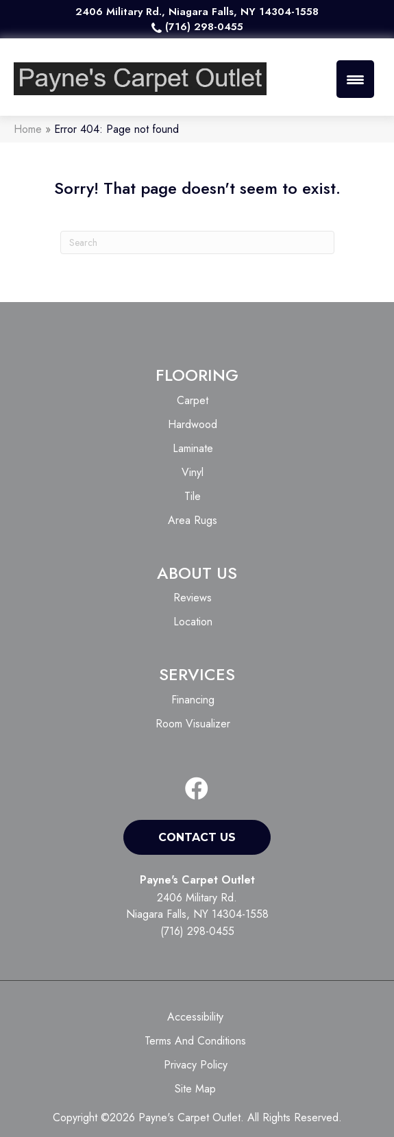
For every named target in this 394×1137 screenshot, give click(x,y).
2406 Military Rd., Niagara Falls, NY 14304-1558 (197, 11)
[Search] (197, 242)
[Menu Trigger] (355, 79)
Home (28, 129)
